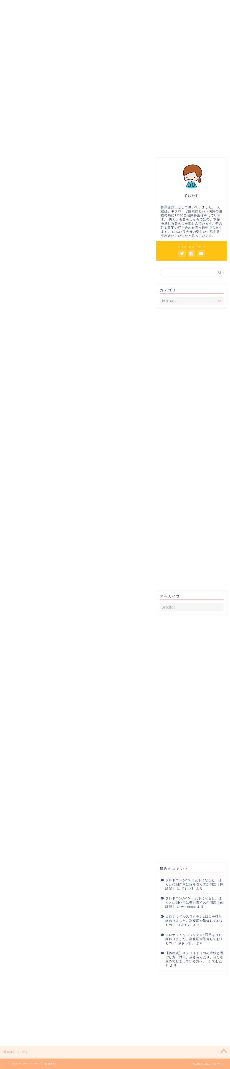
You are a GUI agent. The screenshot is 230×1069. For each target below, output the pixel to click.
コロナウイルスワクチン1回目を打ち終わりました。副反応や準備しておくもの (194, 921)
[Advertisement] (191, 123)
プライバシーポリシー (24, 1063)
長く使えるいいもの (170, 82)
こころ (76, 82)
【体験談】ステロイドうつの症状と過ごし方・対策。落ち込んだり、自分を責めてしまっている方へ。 (194, 957)
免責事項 (50, 1063)
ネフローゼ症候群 (123, 82)
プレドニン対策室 (28, 82)
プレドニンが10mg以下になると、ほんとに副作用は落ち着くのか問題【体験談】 (194, 884)
